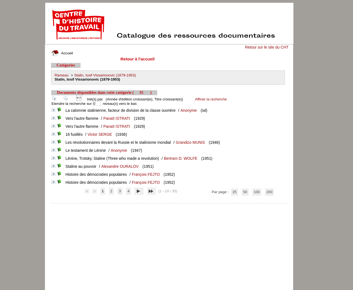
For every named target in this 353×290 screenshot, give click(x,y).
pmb (169, 207)
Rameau (61, 75)
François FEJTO (146, 174)
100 (257, 192)
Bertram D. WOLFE (180, 158)
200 (269, 192)
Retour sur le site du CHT (266, 47)
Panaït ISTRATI (116, 118)
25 (234, 192)
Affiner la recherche (211, 99)
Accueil (62, 53)
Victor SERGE (100, 134)
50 (245, 192)
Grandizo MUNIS (190, 142)
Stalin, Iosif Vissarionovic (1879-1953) (105, 75)
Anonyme (188, 110)
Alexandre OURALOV (119, 166)
